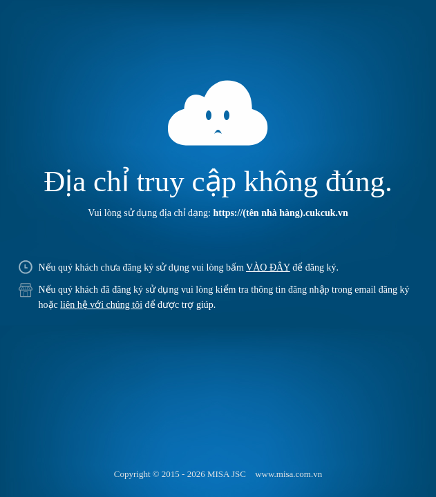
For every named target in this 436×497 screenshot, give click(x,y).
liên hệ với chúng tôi (101, 305)
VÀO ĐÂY (268, 267)
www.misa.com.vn (288, 474)
